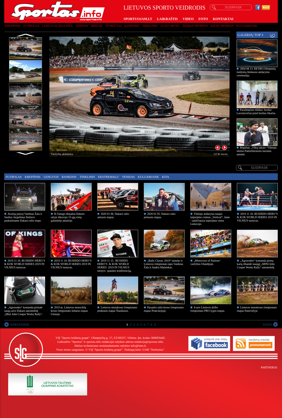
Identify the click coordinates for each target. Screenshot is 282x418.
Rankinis (132, 25)
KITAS (267, 324)
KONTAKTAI (223, 19)
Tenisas (82, 25)
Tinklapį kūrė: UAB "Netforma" (144, 349)
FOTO (203, 19)
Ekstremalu (108, 176)
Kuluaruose (246, 25)
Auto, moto (170, 25)
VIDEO (188, 19)
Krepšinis (13, 25)
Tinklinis (149, 25)
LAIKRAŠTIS (167, 19)
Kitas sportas (222, 25)
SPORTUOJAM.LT (138, 19)
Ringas (97, 25)
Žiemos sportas (195, 25)
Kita (165, 176)
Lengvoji (50, 176)
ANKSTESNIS (19, 324)
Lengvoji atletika (57, 25)
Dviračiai (113, 25)
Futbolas (31, 25)
